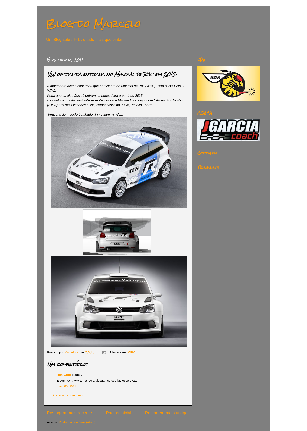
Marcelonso (73, 352)
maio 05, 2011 (66, 386)
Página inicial (118, 412)
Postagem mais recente (69, 412)
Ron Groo (64, 375)
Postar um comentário (67, 395)
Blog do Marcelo (93, 23)
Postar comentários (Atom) (77, 422)
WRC (131, 352)
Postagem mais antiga (166, 412)
